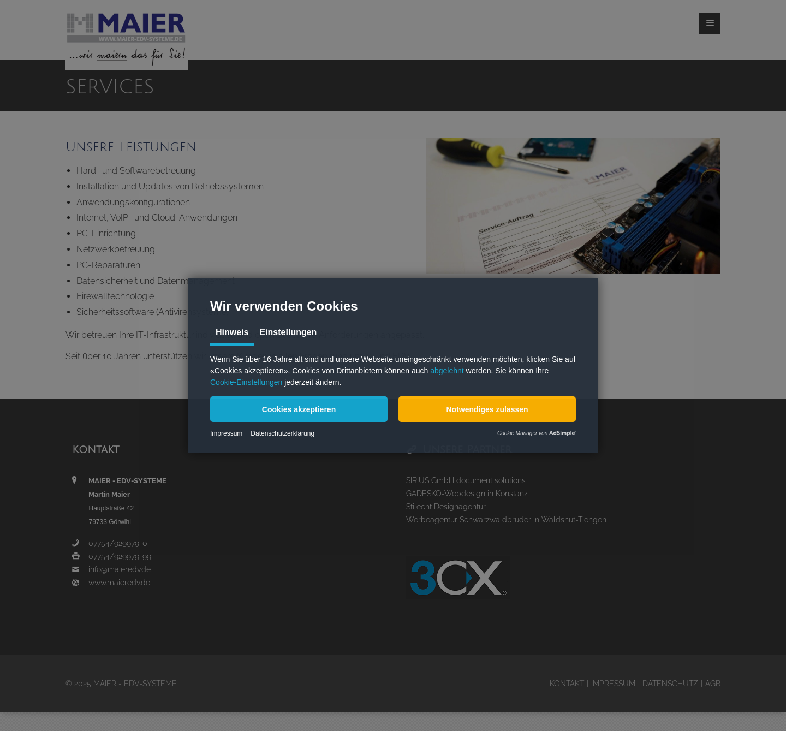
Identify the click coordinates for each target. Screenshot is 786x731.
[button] (299, 409)
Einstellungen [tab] (288, 332)
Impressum (226, 433)
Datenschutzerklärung (282, 433)
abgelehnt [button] (447, 370)
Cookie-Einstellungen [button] (246, 382)
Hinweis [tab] (232, 332)
